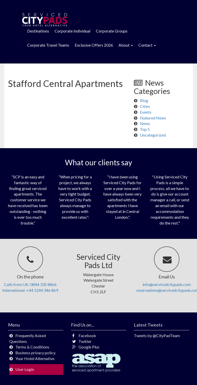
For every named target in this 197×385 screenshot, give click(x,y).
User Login (24, 369)
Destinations (38, 30)
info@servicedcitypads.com (167, 284)
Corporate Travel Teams (48, 45)
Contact (147, 45)
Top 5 (145, 129)
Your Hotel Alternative (34, 358)
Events (145, 112)
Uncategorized (153, 135)
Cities (145, 106)
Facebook (84, 335)
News (145, 123)
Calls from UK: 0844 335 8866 (30, 284)
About (126, 45)
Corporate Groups (112, 30)
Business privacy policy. (35, 352)
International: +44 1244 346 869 (30, 290)
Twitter (82, 341)
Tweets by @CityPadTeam (157, 335)
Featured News (153, 117)
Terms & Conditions (32, 346)
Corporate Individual (72, 30)
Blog (144, 100)
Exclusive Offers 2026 (94, 45)
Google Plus (85, 346)
